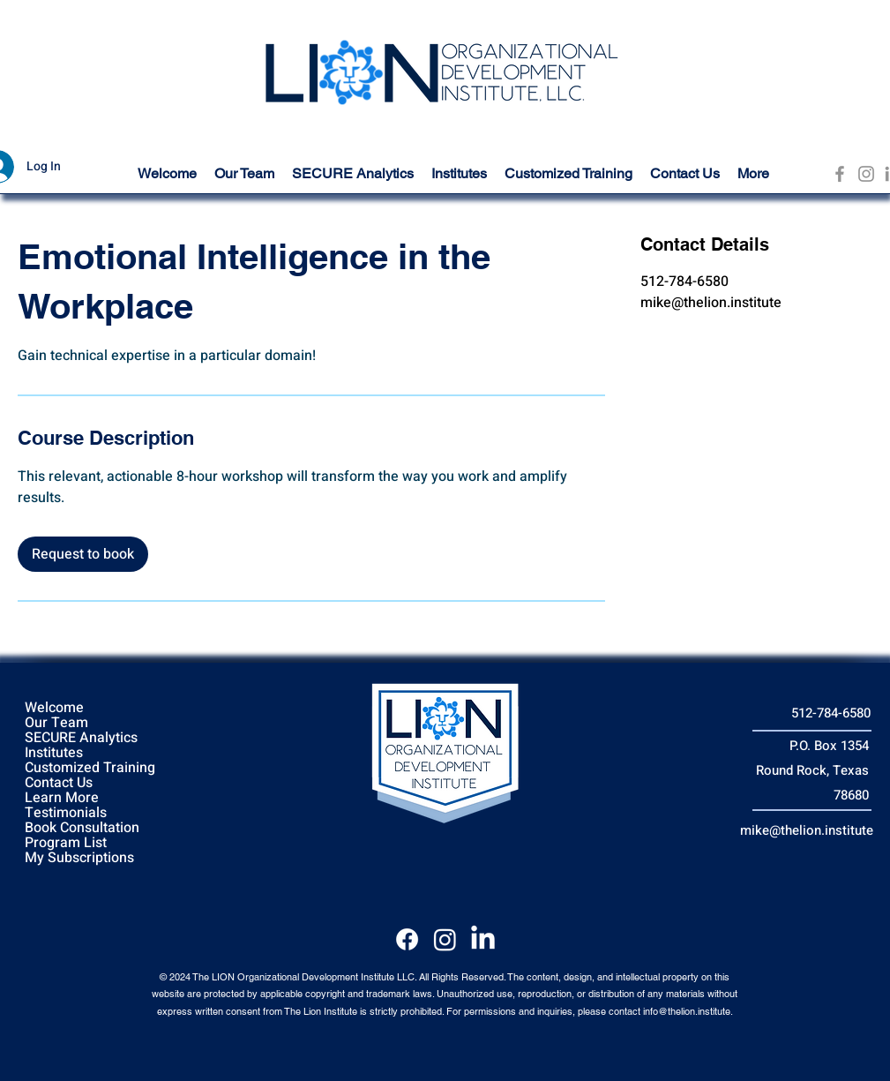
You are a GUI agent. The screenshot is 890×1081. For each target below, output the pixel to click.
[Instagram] (866, 173)
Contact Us (59, 783)
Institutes (54, 753)
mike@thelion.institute (806, 830)
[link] (83, 554)
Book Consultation (82, 828)
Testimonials (66, 813)
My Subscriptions (79, 858)
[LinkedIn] (482, 939)
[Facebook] (839, 173)
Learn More (62, 798)
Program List (66, 843)
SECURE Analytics (81, 738)
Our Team (56, 723)
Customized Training (90, 768)
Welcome (54, 708)
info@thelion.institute (686, 1011)
